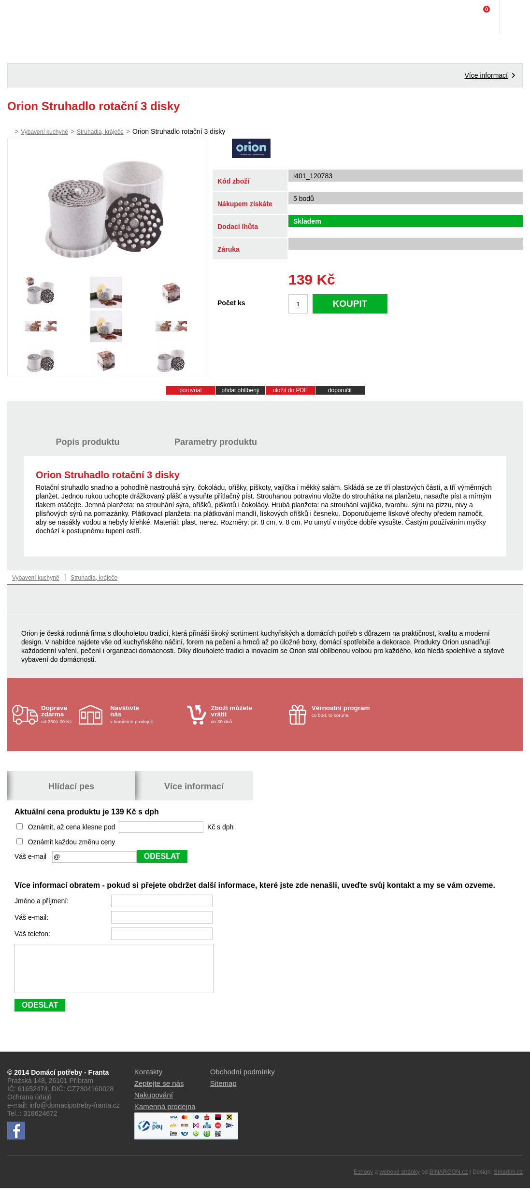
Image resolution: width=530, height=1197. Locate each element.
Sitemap (223, 1092)
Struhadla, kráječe (100, 131)
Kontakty (148, 1080)
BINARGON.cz (449, 1180)
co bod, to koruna (348, 711)
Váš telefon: (33, 934)
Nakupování (153, 1103)
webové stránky (399, 1180)
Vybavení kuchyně (44, 131)
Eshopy (363, 1180)
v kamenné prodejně (146, 714)
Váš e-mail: (32, 917)
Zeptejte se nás (159, 1092)
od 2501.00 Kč (58, 714)
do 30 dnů (247, 714)
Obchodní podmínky (242, 1080)
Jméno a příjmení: (42, 901)
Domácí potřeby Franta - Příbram (27, 16)
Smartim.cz (508, 1180)
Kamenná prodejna (165, 1115)
